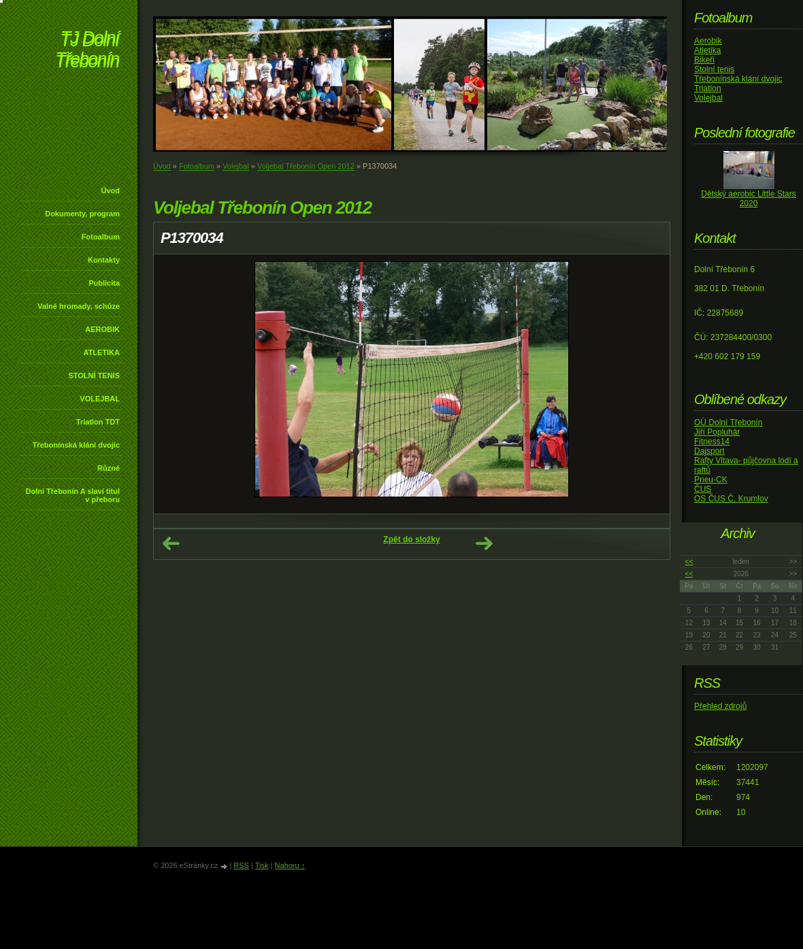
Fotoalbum (101, 237)
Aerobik (708, 41)
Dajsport (709, 451)
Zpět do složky (411, 539)
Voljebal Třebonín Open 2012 (306, 166)
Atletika (707, 50)
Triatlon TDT (98, 422)
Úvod (110, 190)
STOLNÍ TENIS (94, 375)
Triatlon (707, 88)
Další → (484, 543)
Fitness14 (712, 441)
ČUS (702, 489)
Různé (108, 468)
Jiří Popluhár (717, 432)
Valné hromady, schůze (78, 306)
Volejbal (236, 166)
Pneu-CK (710, 479)
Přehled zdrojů (720, 706)
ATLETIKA (101, 352)
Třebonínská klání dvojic (76, 445)
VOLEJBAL (100, 399)
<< (689, 561)
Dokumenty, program (82, 214)
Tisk (262, 865)
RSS (241, 865)
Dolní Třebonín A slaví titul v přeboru (72, 495)
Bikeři (704, 60)
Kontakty (104, 260)
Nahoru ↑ (289, 865)
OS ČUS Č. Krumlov (731, 498)
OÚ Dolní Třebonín (728, 422)
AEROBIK (102, 329)
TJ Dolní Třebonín (87, 50)
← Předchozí (171, 543)
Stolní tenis (714, 69)
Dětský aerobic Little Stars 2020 (748, 198)
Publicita (104, 283)
